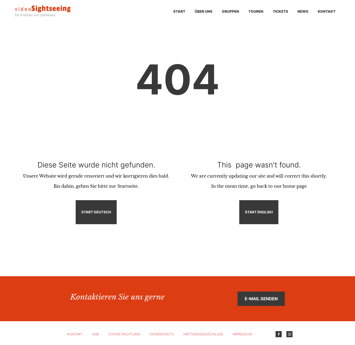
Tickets (280, 11)
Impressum (242, 334)
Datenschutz (162, 334)
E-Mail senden (261, 298)
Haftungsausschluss (203, 334)
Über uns (203, 11)
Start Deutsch (96, 212)
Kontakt (326, 11)
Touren (255, 11)
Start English (259, 212)
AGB (95, 334)
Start (179, 11)
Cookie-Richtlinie (124, 334)
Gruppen (230, 11)
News (302, 11)
